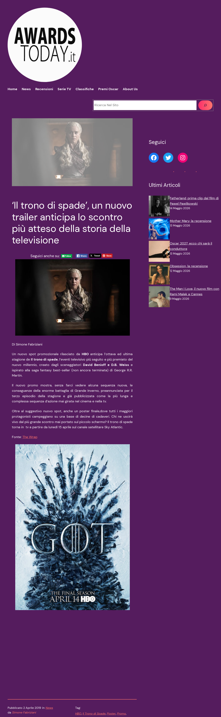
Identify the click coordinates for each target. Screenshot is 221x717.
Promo (121, 669)
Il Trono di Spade (94, 669)
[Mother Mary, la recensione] (159, 229)
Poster (111, 669)
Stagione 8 (82, 674)
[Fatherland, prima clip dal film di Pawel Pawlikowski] (159, 207)
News (49, 663)
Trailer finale (99, 674)
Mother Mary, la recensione (190, 221)
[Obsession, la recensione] (159, 274)
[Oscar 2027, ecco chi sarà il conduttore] (159, 252)
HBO (78, 669)
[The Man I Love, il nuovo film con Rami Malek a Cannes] (159, 297)
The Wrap (29, 439)
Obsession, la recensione (189, 266)
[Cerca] (205, 105)
